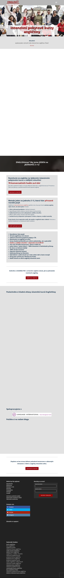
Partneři (8, 491)
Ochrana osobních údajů (13, 496)
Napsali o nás (10, 487)
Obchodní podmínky (12, 499)
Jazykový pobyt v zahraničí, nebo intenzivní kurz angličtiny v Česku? (32, 43)
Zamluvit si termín (14, 192)
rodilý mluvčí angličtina (12, 550)
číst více (32, 45)
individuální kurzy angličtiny (14, 568)
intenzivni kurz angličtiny (13, 565)
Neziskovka (9, 483)
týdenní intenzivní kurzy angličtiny (15, 573)
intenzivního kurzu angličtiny (21, 205)
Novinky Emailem (46, 495)
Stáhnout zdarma (32, 278)
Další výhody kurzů (15, 226)
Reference (9, 485)
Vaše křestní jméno (38, 484)
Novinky (8, 488)
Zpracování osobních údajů (14, 497)
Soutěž (8, 493)
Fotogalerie (9, 490)
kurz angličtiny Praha (12, 569)
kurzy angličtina (10, 544)
